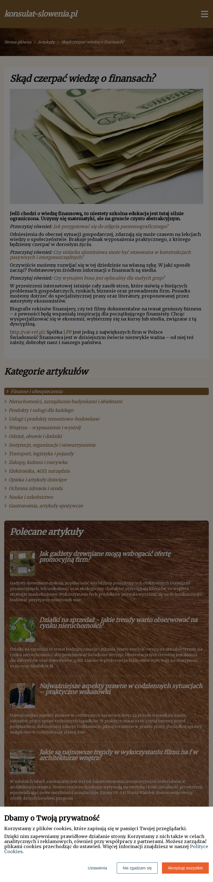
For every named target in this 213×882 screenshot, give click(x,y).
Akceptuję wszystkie (185, 868)
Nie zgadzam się (137, 868)
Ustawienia (97, 868)
